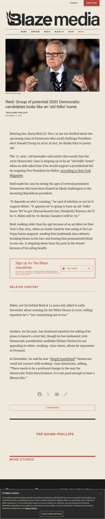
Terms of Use (51, 271)
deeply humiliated (62, 359)
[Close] (101, 493)
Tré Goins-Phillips (16, 113)
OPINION (35, 32)
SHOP (71, 32)
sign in (73, 3)
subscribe (91, 3)
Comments (52, 407)
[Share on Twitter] (48, 394)
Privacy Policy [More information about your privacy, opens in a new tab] (31, 508)
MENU (81, 32)
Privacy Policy (39, 271)
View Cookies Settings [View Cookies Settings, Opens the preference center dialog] (52, 514)
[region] (52, 504)
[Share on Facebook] (39, 394)
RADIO (47, 32)
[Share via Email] (57, 394)
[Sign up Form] (76, 268)
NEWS (24, 32)
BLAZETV (59, 32)
